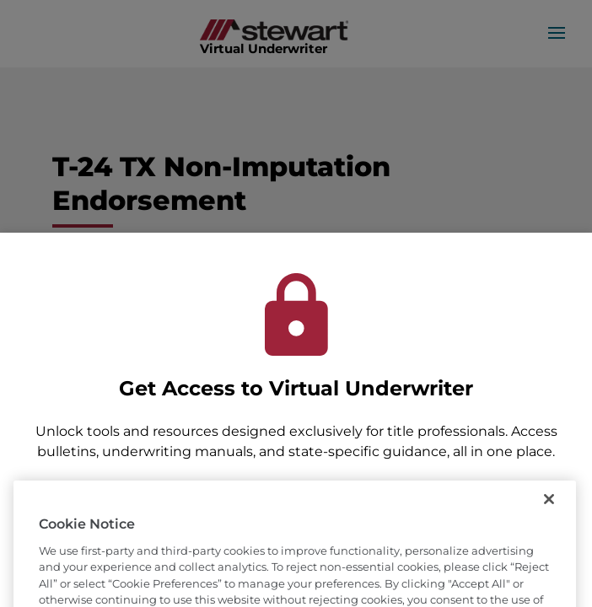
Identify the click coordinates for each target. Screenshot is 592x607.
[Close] (549, 515)
